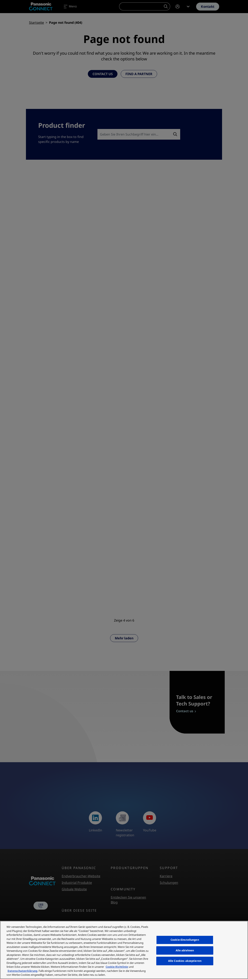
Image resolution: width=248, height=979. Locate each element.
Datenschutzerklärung (22, 971)
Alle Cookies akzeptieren (184, 961)
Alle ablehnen (185, 950)
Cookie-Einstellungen (185, 940)
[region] (124, 950)
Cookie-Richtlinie (117, 967)
